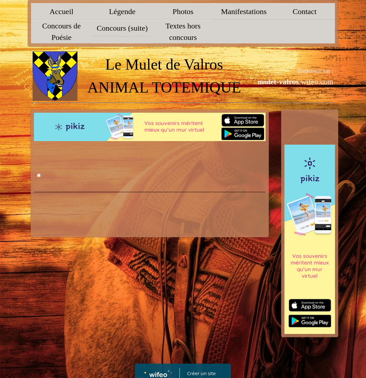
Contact (305, 11)
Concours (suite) (122, 28)
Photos (182, 11)
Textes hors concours (183, 32)
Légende (122, 11)
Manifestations (244, 11)
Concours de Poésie (61, 32)
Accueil (62, 11)
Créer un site (201, 373)
